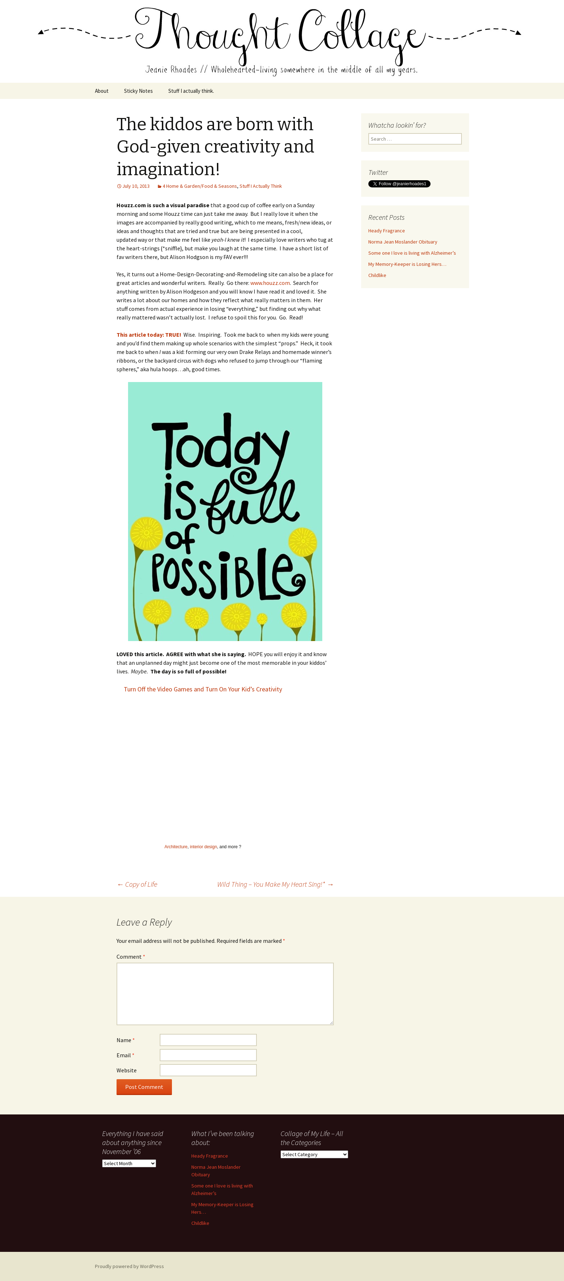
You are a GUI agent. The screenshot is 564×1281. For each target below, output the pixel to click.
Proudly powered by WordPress (129, 1266)
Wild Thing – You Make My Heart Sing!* (275, 884)
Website (127, 1070)
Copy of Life (137, 884)
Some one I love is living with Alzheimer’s (412, 253)
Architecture (175, 846)
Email (126, 1055)
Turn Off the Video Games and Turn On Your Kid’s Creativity (203, 689)
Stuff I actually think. (191, 90)
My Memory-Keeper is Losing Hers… (407, 264)
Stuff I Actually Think (261, 186)
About (102, 90)
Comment (131, 956)
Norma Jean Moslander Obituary (402, 242)
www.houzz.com (270, 282)
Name (126, 1040)
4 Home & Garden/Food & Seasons (200, 186)
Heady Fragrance (386, 230)
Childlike (377, 275)
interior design (203, 846)
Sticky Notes (138, 90)
